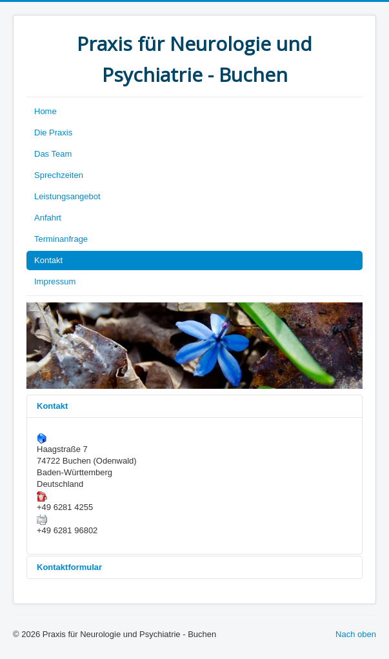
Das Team (53, 154)
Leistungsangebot (67, 196)
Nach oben (355, 634)
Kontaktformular (69, 567)
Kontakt (48, 260)
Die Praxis (53, 132)
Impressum (54, 281)
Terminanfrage (61, 239)
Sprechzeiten (58, 175)
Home (45, 111)
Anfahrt (47, 217)
